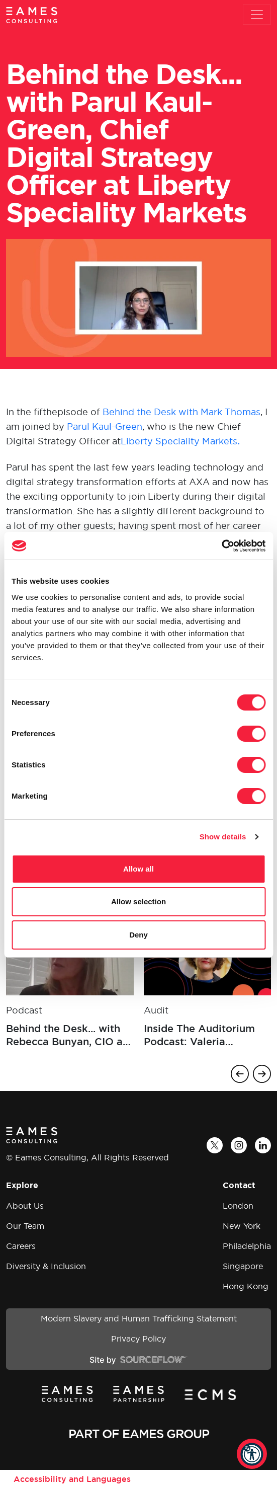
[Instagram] (239, 1145)
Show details (223, 836)
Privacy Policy (138, 1339)
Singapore (243, 1266)
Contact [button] (239, 1185)
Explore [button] (22, 1185)
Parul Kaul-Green (104, 426)
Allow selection (138, 901)
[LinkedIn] (263, 1145)
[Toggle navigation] (257, 15)
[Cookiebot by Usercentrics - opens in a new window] (221, 546)
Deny (138, 934)
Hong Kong (245, 1286)
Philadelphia (247, 1246)
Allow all (138, 869)
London (238, 1206)
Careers (21, 1246)
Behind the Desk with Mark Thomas (181, 412)
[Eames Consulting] (32, 15)
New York (241, 1226)
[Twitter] (215, 1145)
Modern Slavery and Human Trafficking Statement (139, 1318)
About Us (25, 1206)
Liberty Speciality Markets (180, 441)
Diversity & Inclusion (46, 1266)
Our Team (25, 1226)
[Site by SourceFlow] (138, 1359)
